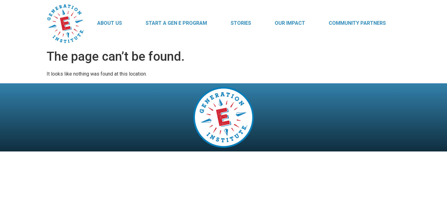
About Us (109, 23)
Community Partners (357, 23)
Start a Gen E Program (176, 23)
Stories (241, 23)
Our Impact (290, 23)
